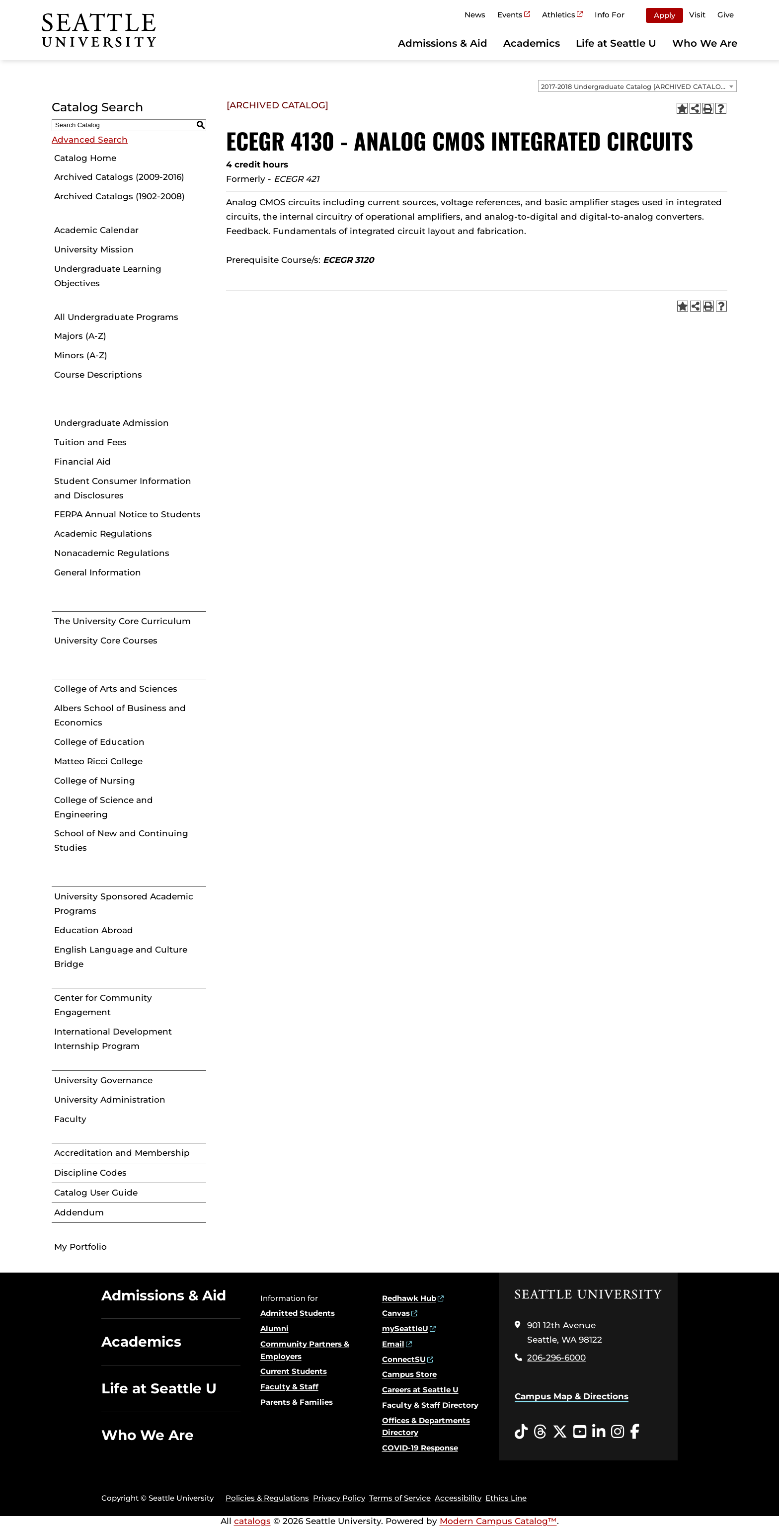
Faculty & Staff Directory (430, 1405)
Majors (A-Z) (80, 336)
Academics (531, 43)
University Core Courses (105, 640)
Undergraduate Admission (111, 423)
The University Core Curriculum (122, 621)
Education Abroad (93, 930)
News (475, 14)
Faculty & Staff (289, 1386)
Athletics (558, 14)
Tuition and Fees (90, 442)
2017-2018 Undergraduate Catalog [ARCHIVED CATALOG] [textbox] (634, 86)
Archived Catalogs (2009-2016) (119, 177)
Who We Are (704, 43)
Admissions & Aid (442, 43)
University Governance (103, 1080)
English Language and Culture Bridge (120, 957)
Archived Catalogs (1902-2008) (119, 196)
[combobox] (637, 86)
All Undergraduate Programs (116, 317)
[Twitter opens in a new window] (559, 1432)
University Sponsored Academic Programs (123, 903)
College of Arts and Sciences (115, 689)
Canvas (396, 1313)
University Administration (109, 1100)
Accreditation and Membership (122, 1153)
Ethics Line (506, 1498)
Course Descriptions (98, 375)
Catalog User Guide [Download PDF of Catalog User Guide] (96, 1193)
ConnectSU (404, 1359)
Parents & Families (296, 1402)
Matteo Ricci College (98, 761)
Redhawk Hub (409, 1298)
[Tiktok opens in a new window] (521, 1432)
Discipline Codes (90, 1173)
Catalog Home (85, 158)
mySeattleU (405, 1328)
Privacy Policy (339, 1498)
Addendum (79, 1212)
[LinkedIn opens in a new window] (598, 1432)
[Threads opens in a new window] (540, 1432)
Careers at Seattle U (420, 1389)
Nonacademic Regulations (111, 553)
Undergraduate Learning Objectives (107, 276)
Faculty (70, 1119)
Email (393, 1344)
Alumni (274, 1328)
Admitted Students (297, 1313)
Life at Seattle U (616, 43)
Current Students (293, 1371)
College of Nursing (94, 781)
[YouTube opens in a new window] (579, 1432)
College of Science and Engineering (103, 807)
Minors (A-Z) (80, 355)
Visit (697, 14)
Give (725, 14)
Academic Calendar (96, 230)
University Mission (94, 249)
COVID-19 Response (420, 1447)
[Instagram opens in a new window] (617, 1432)
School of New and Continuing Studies (121, 840)
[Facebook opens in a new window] (634, 1432)
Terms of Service (400, 1498)
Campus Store (409, 1374)
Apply (664, 15)
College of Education (99, 742)
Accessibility (458, 1498)
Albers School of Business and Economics (120, 715)
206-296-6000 (556, 1358)
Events (510, 14)
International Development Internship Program (113, 1039)
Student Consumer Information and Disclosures (122, 488)
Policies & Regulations (267, 1498)
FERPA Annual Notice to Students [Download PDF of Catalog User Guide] (127, 514)
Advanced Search (90, 140)
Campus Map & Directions (571, 1396)
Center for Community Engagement (103, 1005)
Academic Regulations (103, 534)
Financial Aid (82, 462)
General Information (97, 572)
